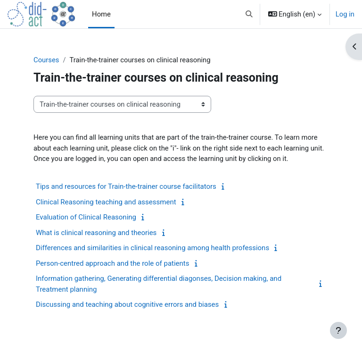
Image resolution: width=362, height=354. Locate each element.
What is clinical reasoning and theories (96, 232)
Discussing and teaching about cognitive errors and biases (127, 304)
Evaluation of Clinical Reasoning (86, 217)
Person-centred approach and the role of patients (112, 263)
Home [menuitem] (101, 14)
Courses (46, 60)
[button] (249, 14)
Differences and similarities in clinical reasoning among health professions (152, 248)
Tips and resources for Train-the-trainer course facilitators (126, 186)
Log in (345, 14)
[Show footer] (338, 330)
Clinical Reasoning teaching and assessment (106, 202)
